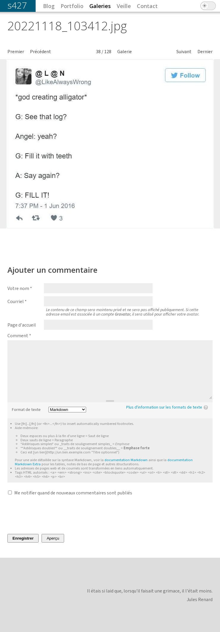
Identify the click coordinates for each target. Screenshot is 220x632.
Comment (19, 335)
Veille (124, 6)
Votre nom (19, 288)
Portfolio (72, 6)
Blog (49, 6)
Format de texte (26, 410)
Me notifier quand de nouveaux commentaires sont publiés (73, 493)
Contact (147, 6)
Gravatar (122, 314)
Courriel (17, 301)
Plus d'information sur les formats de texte (164, 407)
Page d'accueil (21, 325)
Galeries (100, 6)
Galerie (124, 51)
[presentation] (52, 515)
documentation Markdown (126, 460)
